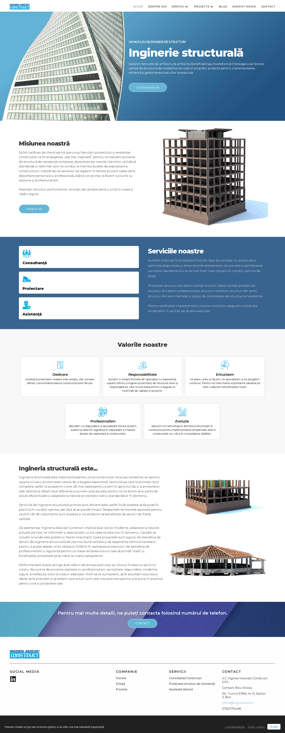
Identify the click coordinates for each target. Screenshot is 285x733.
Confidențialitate (235, 726)
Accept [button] (274, 726)
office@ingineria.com (238, 703)
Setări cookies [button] (256, 726)
